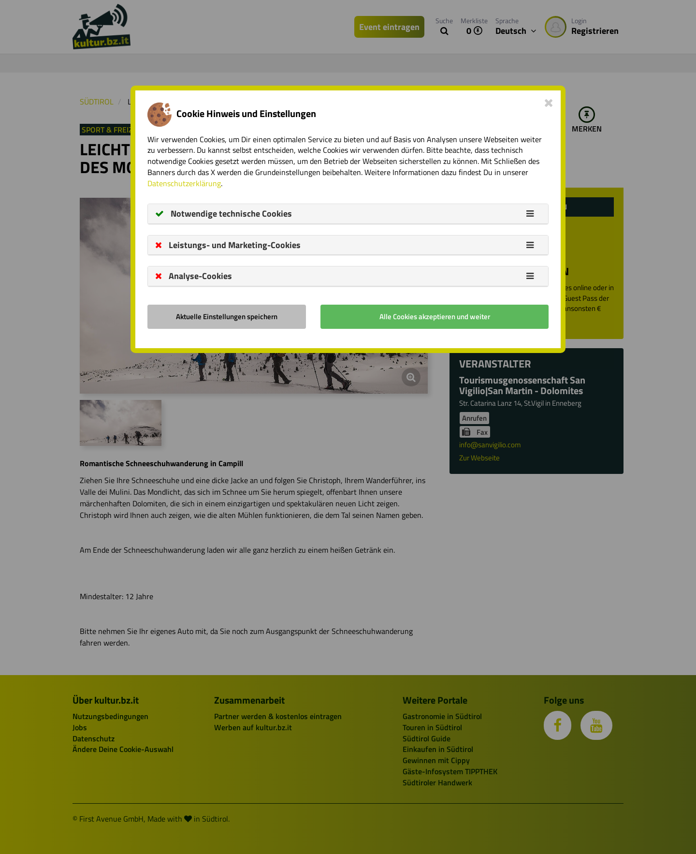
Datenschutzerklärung (184, 183)
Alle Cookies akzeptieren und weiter (434, 316)
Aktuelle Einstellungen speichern (226, 316)
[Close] (548, 102)
